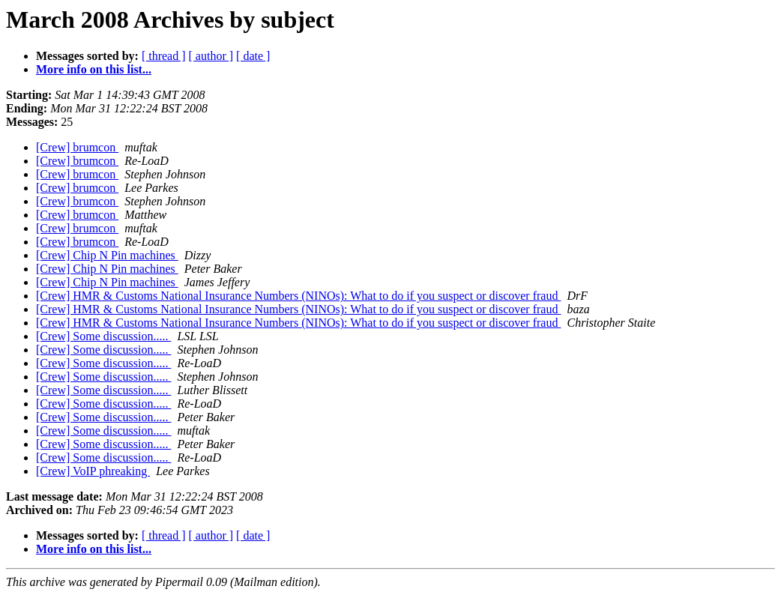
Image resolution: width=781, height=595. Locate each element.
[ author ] (211, 55)
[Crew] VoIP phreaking (93, 471)
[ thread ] (164, 55)
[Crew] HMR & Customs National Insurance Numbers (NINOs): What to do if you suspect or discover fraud (298, 295)
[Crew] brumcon (77, 147)
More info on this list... (93, 69)
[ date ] (253, 55)
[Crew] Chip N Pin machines (107, 255)
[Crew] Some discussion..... (103, 336)
